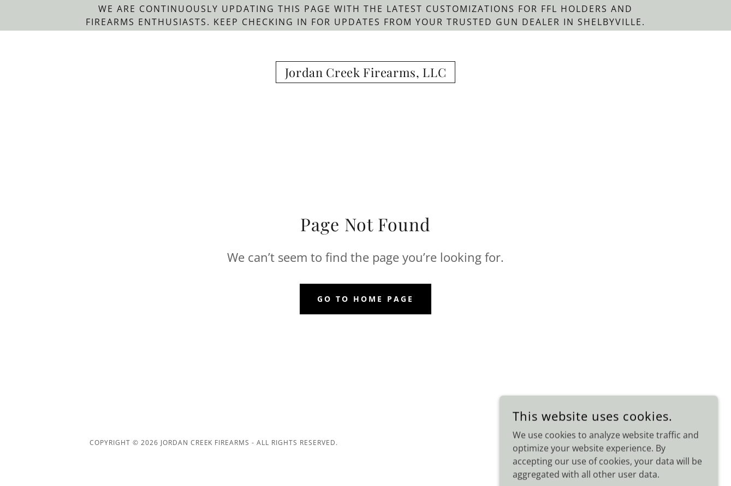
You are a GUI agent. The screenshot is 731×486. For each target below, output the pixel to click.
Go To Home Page (365, 299)
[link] (366, 74)
